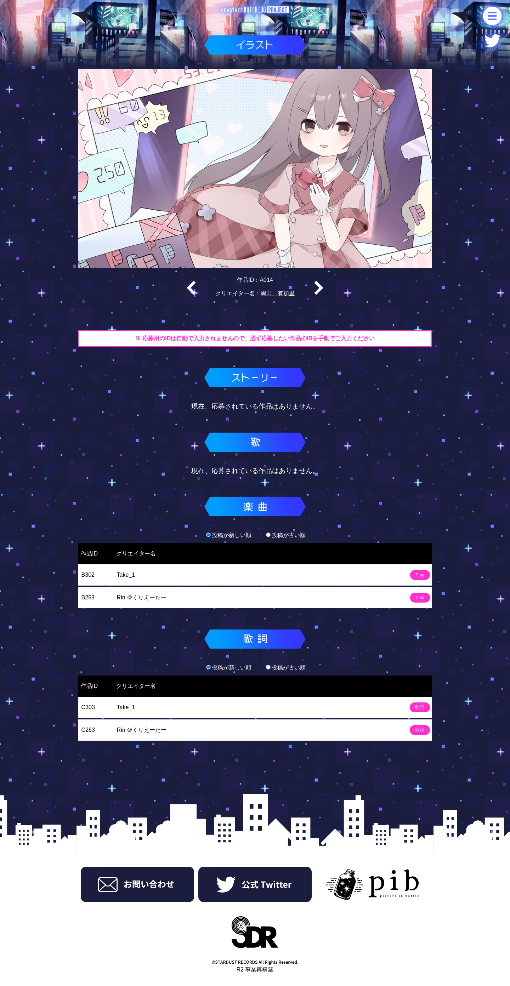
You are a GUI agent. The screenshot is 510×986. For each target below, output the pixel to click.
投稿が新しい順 (228, 535)
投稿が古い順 (286, 535)
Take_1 (126, 575)
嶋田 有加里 (278, 293)
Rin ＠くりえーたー (141, 597)
